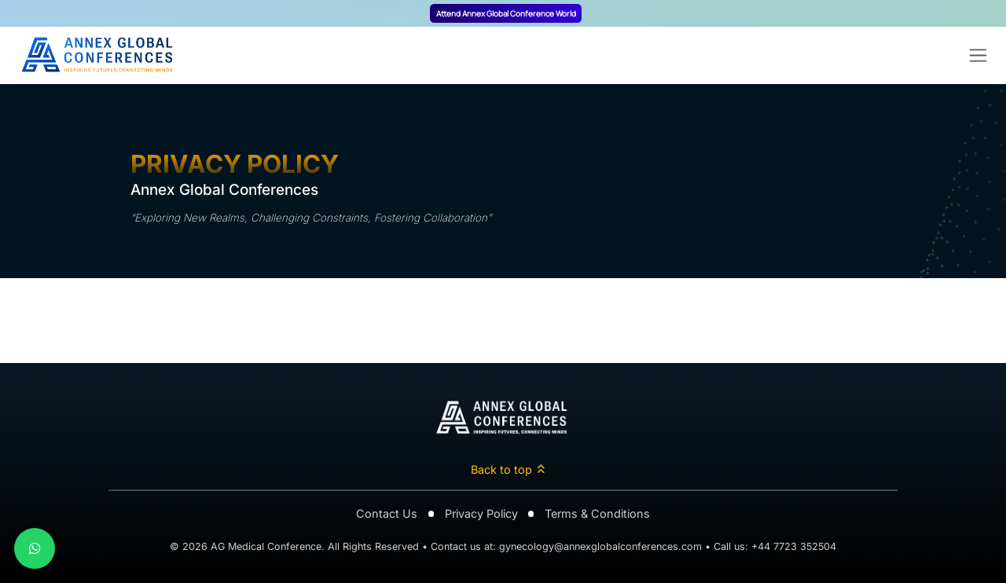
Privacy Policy (481, 513)
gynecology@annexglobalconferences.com (600, 546)
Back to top (508, 469)
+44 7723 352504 (793, 546)
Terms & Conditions (597, 513)
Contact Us (386, 513)
